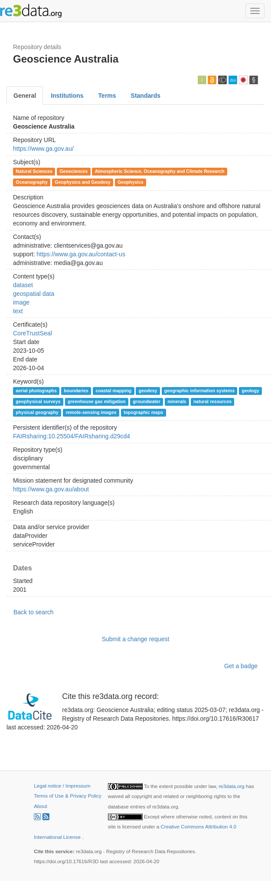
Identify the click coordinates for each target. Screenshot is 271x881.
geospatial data (33, 293)
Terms (107, 95)
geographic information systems (199, 390)
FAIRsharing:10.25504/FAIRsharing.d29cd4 (71, 436)
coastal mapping (113, 390)
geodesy (148, 390)
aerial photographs (36, 390)
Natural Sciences (34, 171)
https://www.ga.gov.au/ (43, 148)
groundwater (146, 401)
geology (250, 390)
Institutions (67, 95)
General (24, 95)
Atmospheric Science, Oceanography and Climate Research (160, 171)
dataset (23, 285)
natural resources (212, 401)
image (21, 302)
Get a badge (241, 665)
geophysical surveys (38, 401)
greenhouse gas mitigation (97, 401)
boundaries (76, 390)
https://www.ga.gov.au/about (51, 489)
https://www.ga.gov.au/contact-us (80, 254)
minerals (176, 401)
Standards (145, 95)
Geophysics (131, 182)
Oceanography (32, 182)
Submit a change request (136, 639)
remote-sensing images (90, 412)
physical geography (37, 412)
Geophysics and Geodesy (82, 182)
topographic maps (143, 412)
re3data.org (232, 786)
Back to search (33, 612)
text (18, 311)
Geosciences (73, 171)
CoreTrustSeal (32, 333)
